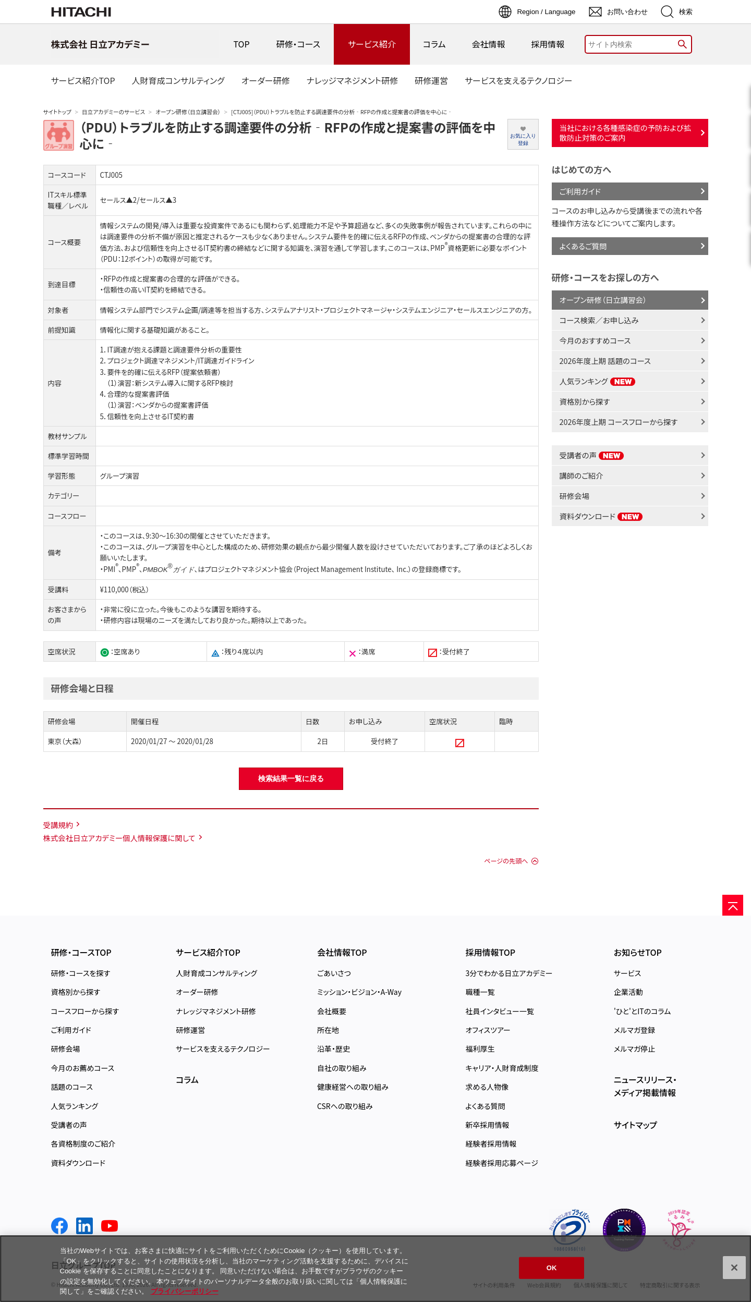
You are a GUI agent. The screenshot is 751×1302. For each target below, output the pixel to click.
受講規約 (58, 824)
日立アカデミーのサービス (113, 112)
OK (552, 1268)
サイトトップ (57, 112)
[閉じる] (734, 1267)
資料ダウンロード (602, 515)
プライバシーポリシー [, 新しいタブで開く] (185, 1291)
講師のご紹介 (581, 475)
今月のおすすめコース (595, 340)
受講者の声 (592, 454)
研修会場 (575, 495)
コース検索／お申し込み (599, 319)
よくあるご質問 (583, 245)
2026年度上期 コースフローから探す (619, 421)
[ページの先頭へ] (732, 905)
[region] (375, 1268)
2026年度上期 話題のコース (605, 360)
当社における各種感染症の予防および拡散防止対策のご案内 (626, 132)
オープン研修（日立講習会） (188, 112)
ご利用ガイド (580, 191)
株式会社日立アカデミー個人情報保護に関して (119, 837)
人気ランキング (598, 380)
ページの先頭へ (506, 861)
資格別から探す (585, 401)
